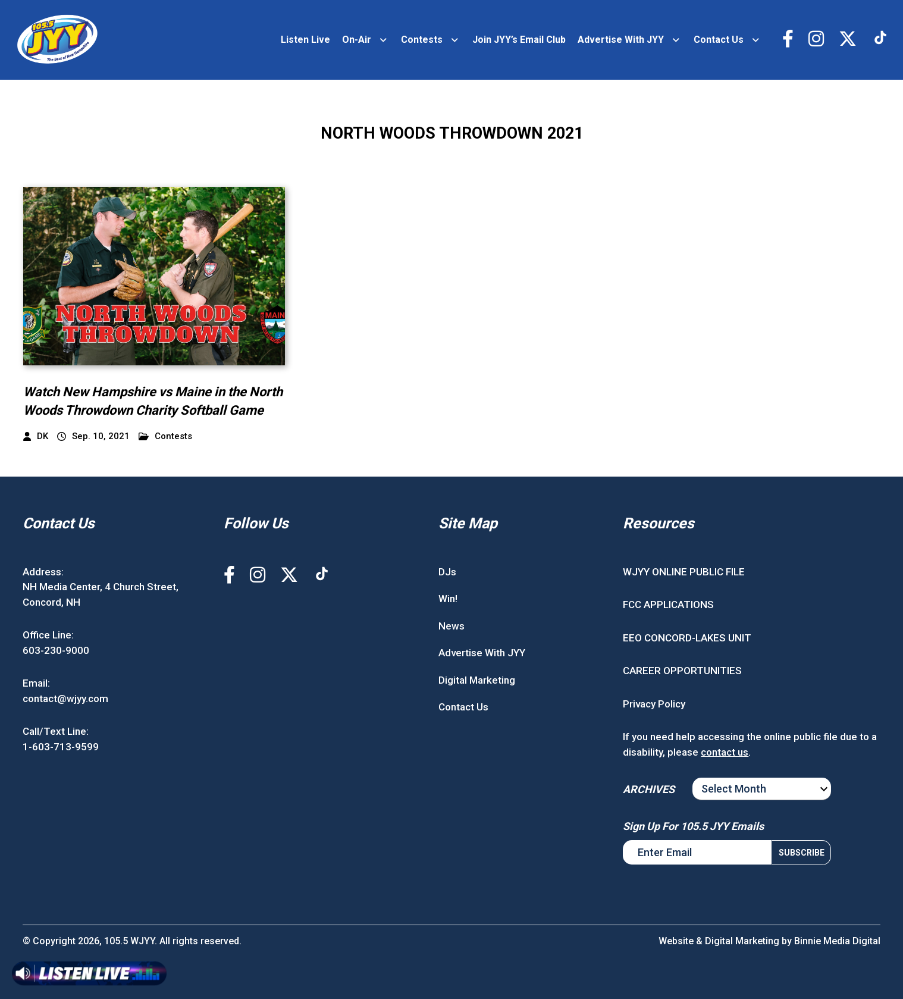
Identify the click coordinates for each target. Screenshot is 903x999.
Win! (447, 599)
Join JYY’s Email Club (519, 39)
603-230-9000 (56, 650)
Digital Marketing (476, 680)
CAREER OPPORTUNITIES (682, 671)
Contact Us (719, 39)
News (451, 626)
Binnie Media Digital (837, 941)
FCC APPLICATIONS (668, 604)
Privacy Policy (654, 704)
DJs (447, 572)
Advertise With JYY (621, 39)
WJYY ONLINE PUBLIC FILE (684, 572)
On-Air (356, 39)
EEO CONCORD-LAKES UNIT (687, 638)
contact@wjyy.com (65, 698)
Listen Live (305, 39)
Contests (422, 39)
